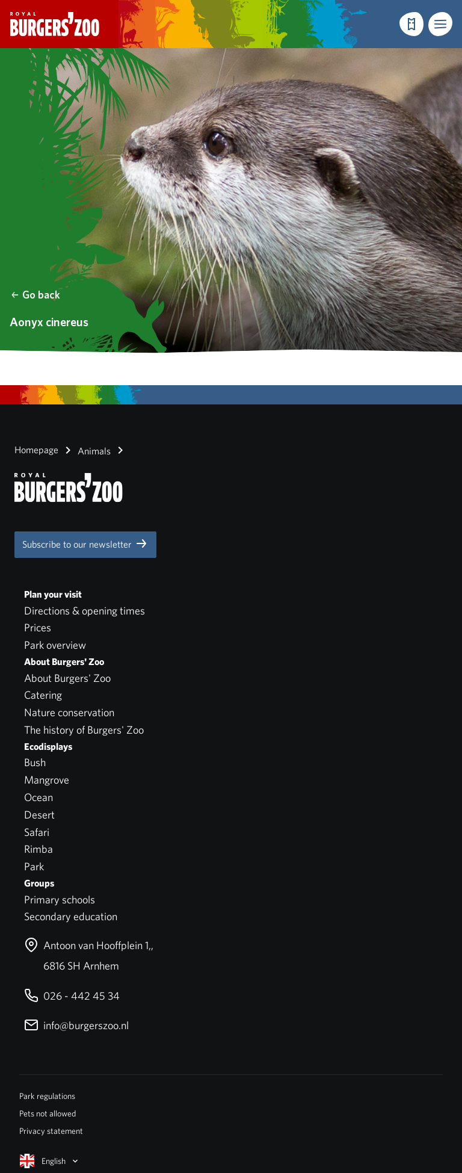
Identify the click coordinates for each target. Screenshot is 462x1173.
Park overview (55, 645)
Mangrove (46, 780)
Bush (35, 762)
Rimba (38, 849)
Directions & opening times (84, 610)
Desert (39, 815)
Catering (43, 695)
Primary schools (59, 899)
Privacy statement (51, 1130)
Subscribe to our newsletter (85, 543)
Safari (36, 832)
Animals (86, 450)
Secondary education (70, 916)
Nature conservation (69, 712)
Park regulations (47, 1096)
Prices (37, 627)
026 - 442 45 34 (72, 996)
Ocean (38, 797)
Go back (35, 295)
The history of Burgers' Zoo (84, 730)
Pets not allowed (47, 1113)
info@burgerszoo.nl (76, 1025)
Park (34, 866)
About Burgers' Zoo (67, 678)
